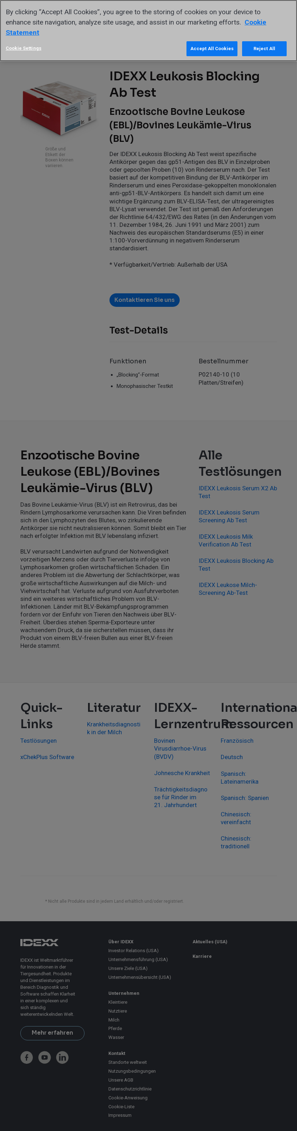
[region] (148, 30)
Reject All (264, 48)
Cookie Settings (23, 48)
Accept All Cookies (212, 48)
